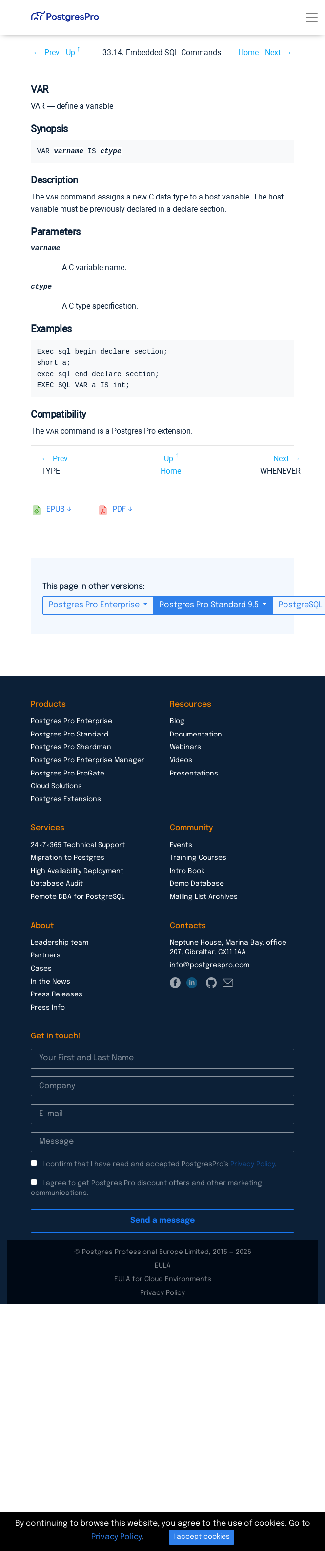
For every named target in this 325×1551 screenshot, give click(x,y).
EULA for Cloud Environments (162, 1279)
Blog (177, 721)
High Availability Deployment (77, 871)
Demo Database (197, 883)
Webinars (185, 747)
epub (55, 509)
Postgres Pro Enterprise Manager (87, 760)
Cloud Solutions (56, 786)
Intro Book (187, 871)
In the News (50, 981)
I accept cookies (201, 1536)
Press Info (48, 1007)
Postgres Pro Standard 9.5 (210, 605)
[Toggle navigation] (312, 17)
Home (248, 52)
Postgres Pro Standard (69, 734)
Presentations (194, 773)
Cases (41, 968)
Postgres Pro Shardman (71, 747)
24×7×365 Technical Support (78, 845)
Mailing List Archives (204, 897)
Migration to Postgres (67, 858)
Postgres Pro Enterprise (95, 605)
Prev (52, 52)
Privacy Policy (252, 1164)
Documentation (196, 734)
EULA (163, 1265)
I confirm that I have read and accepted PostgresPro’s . (159, 1164)
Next (273, 52)
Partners (46, 955)
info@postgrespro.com (209, 965)
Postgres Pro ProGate (67, 773)
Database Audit (57, 883)
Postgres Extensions (66, 799)
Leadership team (59, 942)
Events (181, 845)
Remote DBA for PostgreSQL (78, 897)
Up (70, 52)
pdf (119, 509)
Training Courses (198, 858)
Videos (181, 760)
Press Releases (56, 994)
